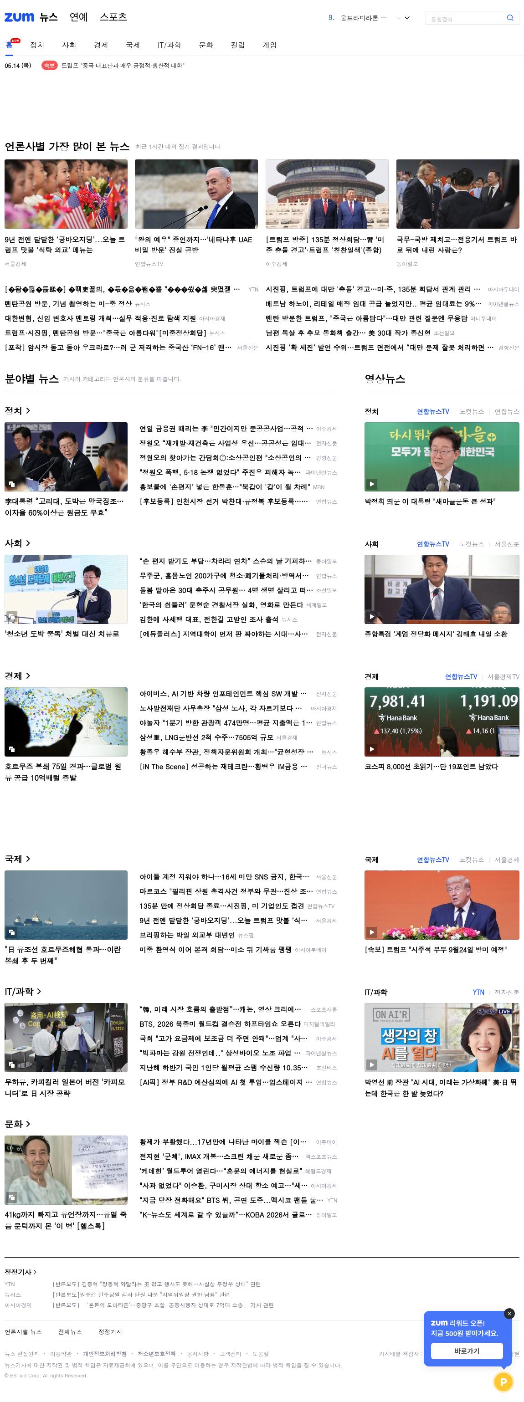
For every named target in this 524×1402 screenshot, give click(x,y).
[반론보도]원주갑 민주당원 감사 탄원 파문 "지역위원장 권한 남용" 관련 (141, 1294)
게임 (269, 45)
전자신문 (507, 992)
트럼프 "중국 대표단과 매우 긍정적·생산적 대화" (123, 65)
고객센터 (230, 1353)
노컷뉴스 (471, 411)
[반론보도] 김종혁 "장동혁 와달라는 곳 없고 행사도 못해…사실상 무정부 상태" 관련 (156, 1284)
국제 (133, 45)
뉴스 (49, 17)
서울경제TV (503, 676)
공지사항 (198, 1353)
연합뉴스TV (149, 263)
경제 (101, 45)
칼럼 (238, 45)
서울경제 (15, 263)
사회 (69, 45)
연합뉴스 (507, 411)
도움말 (260, 1353)
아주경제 (277, 263)
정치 (37, 45)
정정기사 (18, 1272)
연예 (79, 17)
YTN (478, 992)
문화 (206, 45)
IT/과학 (169, 45)
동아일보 (407, 263)
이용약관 (61, 1353)
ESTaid (18, 1375)
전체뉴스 (70, 1331)
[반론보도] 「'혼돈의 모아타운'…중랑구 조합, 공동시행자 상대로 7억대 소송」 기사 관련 (163, 1305)
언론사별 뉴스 (23, 1331)
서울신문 (507, 543)
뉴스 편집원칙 (22, 1353)
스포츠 (113, 17)
